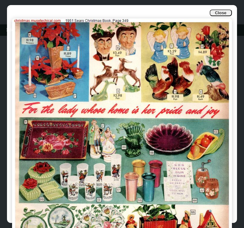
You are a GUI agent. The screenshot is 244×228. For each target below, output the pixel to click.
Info (10, 30)
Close (220, 12)
